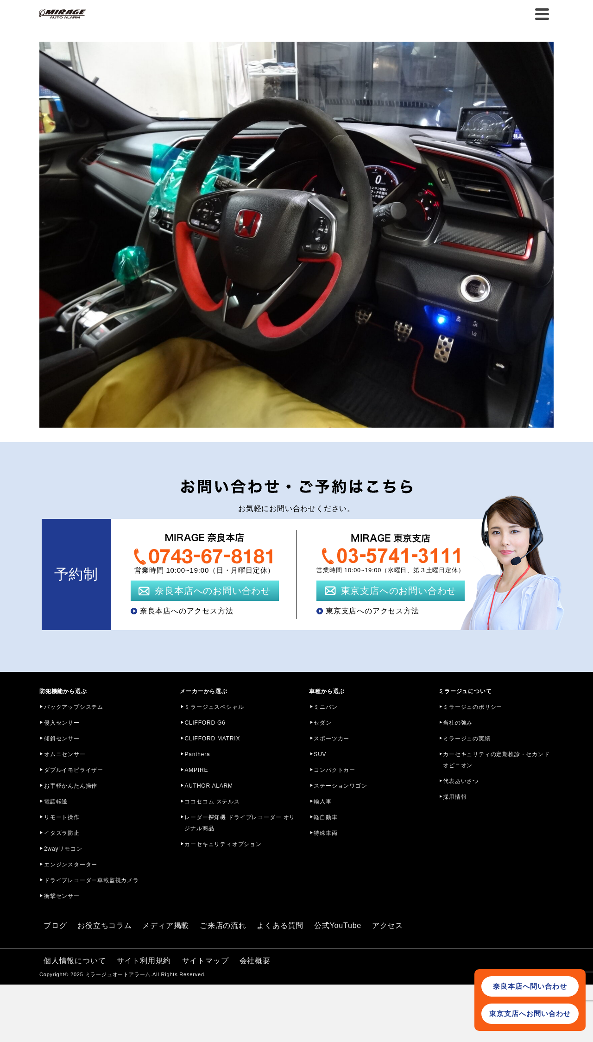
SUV (320, 754)
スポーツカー (331, 738)
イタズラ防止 (62, 833)
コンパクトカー (334, 770)
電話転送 (56, 801)
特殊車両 (325, 833)
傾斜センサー (62, 738)
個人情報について (75, 961)
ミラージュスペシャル (214, 707)
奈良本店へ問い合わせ (530, 986)
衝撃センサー (62, 896)
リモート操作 (62, 817)
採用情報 (455, 797)
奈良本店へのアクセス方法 (186, 611)
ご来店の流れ (223, 925)
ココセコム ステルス (212, 801)
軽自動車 (325, 817)
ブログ (55, 925)
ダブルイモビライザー (73, 770)
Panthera (197, 754)
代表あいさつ (461, 781)
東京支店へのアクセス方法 (372, 611)
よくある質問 (280, 925)
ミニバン (325, 707)
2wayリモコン (63, 849)
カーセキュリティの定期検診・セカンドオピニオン (496, 760)
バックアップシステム (73, 707)
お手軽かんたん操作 (70, 786)
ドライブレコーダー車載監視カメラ (91, 880)
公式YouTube (337, 925)
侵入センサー (62, 723)
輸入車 (322, 801)
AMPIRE (196, 770)
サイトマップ (205, 961)
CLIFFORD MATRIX (212, 738)
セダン (322, 723)
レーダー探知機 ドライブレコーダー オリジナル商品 (239, 823)
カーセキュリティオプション (222, 844)
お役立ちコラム (104, 925)
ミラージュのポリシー (472, 707)
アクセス (387, 925)
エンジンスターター (70, 864)
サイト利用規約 (144, 961)
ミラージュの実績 (466, 738)
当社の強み (458, 723)
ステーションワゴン (340, 786)
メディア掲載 (165, 925)
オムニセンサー (65, 754)
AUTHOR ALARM (208, 786)
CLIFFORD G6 (204, 723)
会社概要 (255, 961)
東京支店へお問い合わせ (530, 1013)
